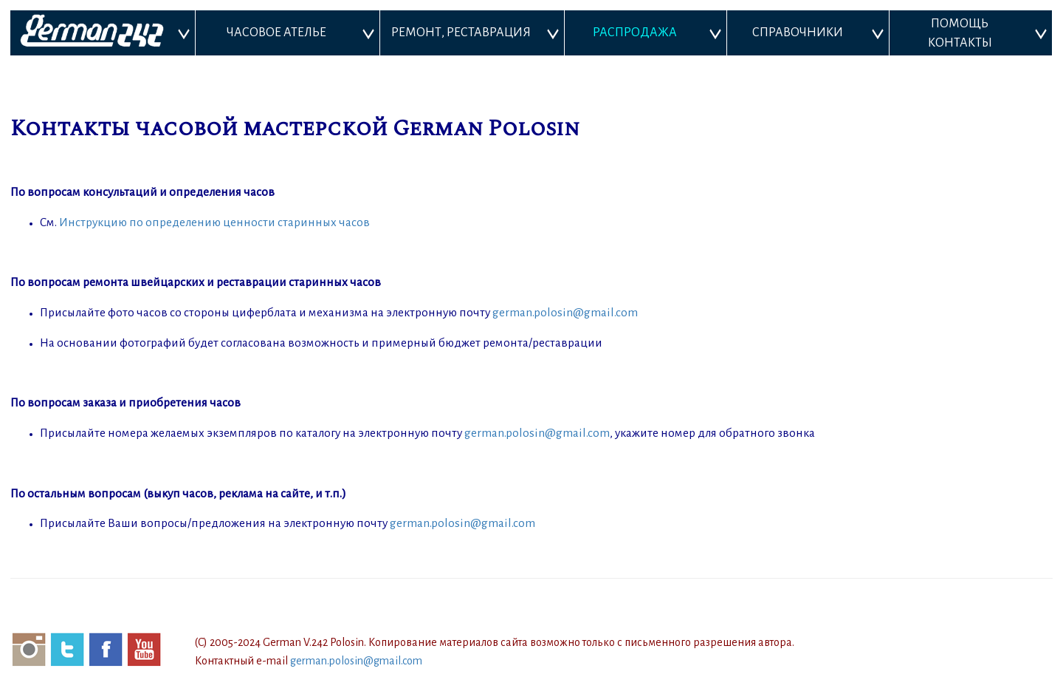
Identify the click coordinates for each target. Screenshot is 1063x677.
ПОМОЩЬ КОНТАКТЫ (960, 33)
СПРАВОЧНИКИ (797, 32)
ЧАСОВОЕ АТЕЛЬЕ (276, 32)
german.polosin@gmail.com (565, 312)
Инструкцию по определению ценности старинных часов (214, 222)
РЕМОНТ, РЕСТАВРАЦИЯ (461, 32)
